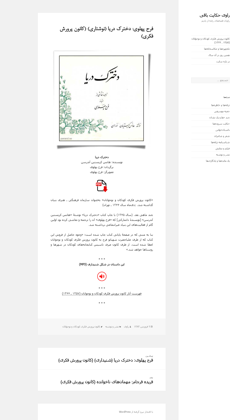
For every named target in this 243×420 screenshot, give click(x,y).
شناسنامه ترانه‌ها (208, 142)
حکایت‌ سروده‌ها (208, 123)
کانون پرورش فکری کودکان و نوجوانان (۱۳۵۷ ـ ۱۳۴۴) (198, 40)
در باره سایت (210, 61)
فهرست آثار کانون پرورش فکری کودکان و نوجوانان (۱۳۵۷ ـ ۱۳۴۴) (89, 293)
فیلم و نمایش (210, 148)
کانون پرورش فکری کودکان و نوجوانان (69, 326)
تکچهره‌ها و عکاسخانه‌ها (204, 48)
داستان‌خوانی (210, 129)
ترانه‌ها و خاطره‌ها (208, 105)
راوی (114, 326)
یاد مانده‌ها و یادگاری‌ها (205, 160)
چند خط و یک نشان (207, 117)
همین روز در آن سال (206, 55)
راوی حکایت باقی (202, 15)
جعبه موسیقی (209, 111)
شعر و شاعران (209, 135)
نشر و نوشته (210, 154)
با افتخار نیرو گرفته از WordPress (124, 411)
